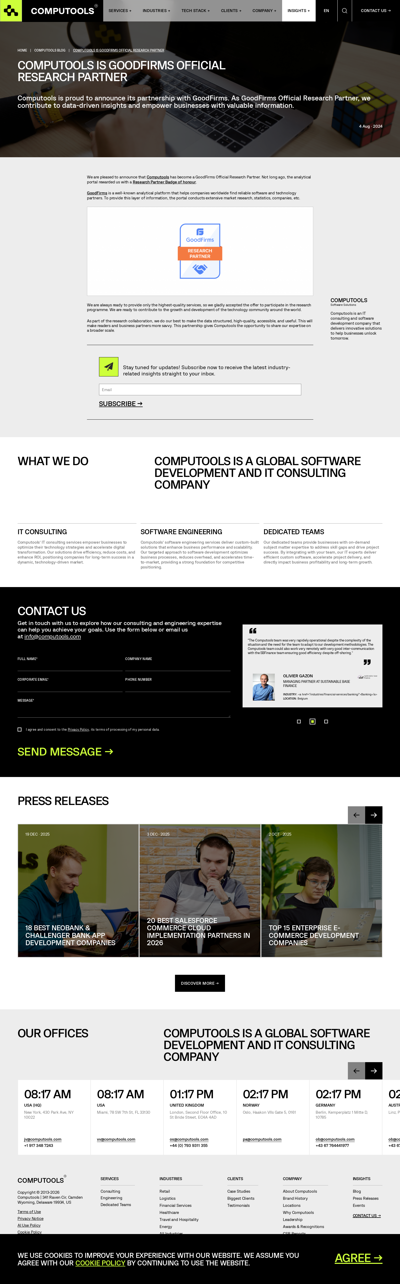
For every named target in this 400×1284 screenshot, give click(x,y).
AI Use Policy (29, 1226)
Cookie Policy (30, 1232)
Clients (229, 10)
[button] (299, 745)
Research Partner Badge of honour (164, 181)
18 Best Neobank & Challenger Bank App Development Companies (70, 935)
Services (118, 10)
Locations (293, 1206)
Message (124, 708)
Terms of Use (29, 1212)
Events (361, 1206)
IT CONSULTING (42, 532)
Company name (178, 664)
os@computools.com (189, 1140)
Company (263, 10)
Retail (167, 1192)
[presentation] (356, 815)
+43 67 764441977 (332, 1146)
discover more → (200, 984)
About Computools (302, 1192)
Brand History (297, 1199)
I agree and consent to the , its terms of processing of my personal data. (93, 729)
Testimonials (240, 1206)
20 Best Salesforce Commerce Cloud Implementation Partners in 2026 (198, 932)
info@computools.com (52, 636)
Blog (359, 1192)
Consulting (112, 1192)
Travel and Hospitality (181, 1220)
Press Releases (368, 1199)
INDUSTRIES (155, 10)
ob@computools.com (335, 1140)
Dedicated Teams (294, 532)
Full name (70, 664)
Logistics (169, 1199)
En (326, 10)
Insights (297, 10)
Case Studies (240, 1192)
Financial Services (177, 1206)
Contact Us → (367, 1216)
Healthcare (171, 1213)
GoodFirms (97, 192)
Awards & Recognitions (305, 1227)
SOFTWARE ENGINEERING (181, 532)
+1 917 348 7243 (38, 1146)
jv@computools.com (43, 1140)
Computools (158, 176)
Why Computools (300, 1213)
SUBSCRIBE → (121, 403)
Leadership (294, 1220)
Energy (168, 1227)
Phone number (178, 685)
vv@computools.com (116, 1140)
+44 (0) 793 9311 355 (188, 1146)
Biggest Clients (242, 1199)
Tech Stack (194, 10)
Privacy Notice (30, 1219)
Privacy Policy (78, 729)
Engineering (113, 1198)
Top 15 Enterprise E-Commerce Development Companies (314, 935)
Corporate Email (70, 685)
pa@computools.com (262, 1140)
